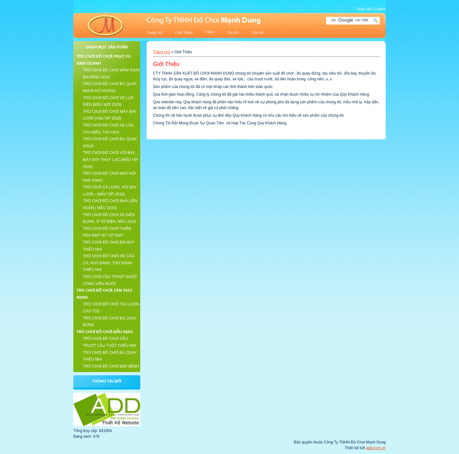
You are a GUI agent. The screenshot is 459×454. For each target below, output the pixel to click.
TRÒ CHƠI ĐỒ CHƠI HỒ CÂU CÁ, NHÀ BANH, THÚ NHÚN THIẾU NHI (109, 263)
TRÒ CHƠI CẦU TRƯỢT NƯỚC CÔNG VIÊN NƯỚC (110, 280)
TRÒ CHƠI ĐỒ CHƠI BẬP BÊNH (111, 366)
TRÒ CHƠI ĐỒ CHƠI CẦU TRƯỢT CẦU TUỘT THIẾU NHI (109, 342)
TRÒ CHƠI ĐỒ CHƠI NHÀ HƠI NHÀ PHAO (109, 177)
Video (210, 32)
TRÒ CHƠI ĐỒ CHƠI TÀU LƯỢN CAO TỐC (111, 307)
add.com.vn (376, 448)
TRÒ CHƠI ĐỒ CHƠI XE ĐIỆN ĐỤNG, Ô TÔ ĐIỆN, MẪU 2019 (109, 218)
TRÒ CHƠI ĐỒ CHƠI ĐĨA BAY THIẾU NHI (108, 246)
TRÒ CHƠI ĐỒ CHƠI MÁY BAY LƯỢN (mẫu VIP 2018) (109, 115)
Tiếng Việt (363, 9)
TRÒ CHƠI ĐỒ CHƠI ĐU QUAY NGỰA (110, 142)
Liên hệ (257, 32)
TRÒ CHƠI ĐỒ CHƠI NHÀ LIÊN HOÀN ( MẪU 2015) (110, 204)
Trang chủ (155, 32)
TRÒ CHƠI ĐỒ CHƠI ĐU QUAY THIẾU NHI (110, 356)
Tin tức (233, 32)
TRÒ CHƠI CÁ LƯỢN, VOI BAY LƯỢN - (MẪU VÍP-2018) (110, 190)
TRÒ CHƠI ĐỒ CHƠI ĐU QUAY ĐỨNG (110, 321)
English (380, 9)
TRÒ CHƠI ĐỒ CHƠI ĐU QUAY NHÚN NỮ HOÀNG (110, 87)
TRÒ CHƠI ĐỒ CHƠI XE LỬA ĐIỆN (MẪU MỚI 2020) (108, 101)
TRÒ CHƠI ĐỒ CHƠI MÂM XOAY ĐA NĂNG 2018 (111, 73)
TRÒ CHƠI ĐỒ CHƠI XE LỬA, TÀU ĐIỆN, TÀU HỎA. (109, 129)
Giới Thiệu (184, 32)
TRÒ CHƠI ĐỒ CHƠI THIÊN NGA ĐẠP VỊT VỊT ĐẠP (107, 232)
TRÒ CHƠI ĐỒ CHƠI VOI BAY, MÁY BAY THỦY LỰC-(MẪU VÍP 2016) (110, 159)
